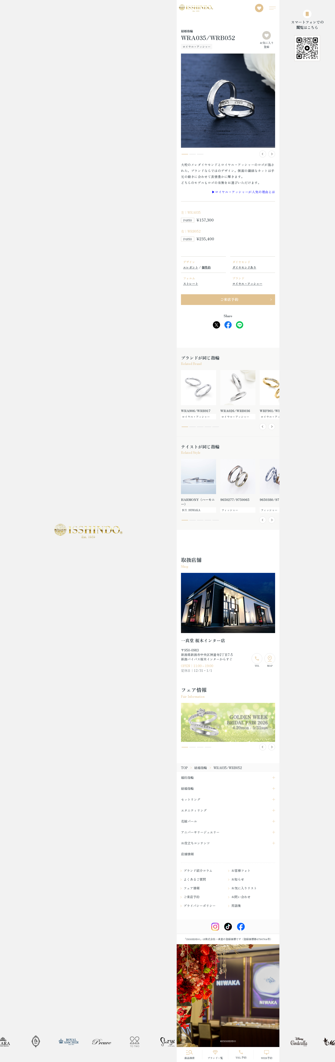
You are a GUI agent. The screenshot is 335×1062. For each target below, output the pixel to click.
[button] (262, 154)
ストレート (190, 283)
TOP (184, 767)
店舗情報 (187, 854)
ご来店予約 (229, 299)
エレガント (190, 267)
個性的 (206, 267)
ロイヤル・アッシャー (247, 283)
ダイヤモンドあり (244, 267)
